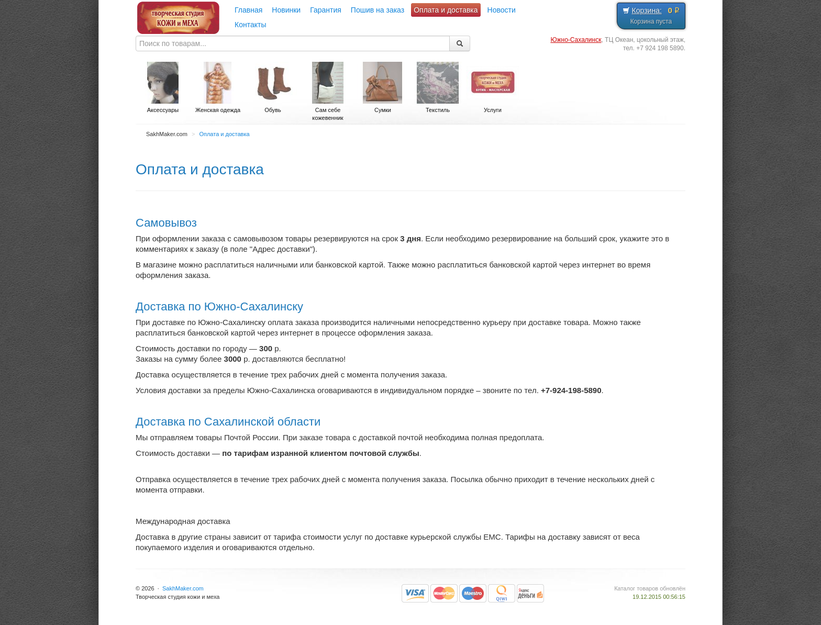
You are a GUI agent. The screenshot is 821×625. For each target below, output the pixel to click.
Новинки (286, 10)
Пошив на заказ (377, 10)
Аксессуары (163, 87)
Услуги (493, 87)
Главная (248, 10)
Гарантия (325, 10)
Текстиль (438, 87)
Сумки (383, 87)
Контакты (250, 24)
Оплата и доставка (446, 10)
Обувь (273, 87)
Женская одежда (218, 87)
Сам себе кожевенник (328, 91)
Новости (501, 10)
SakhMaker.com (183, 588)
